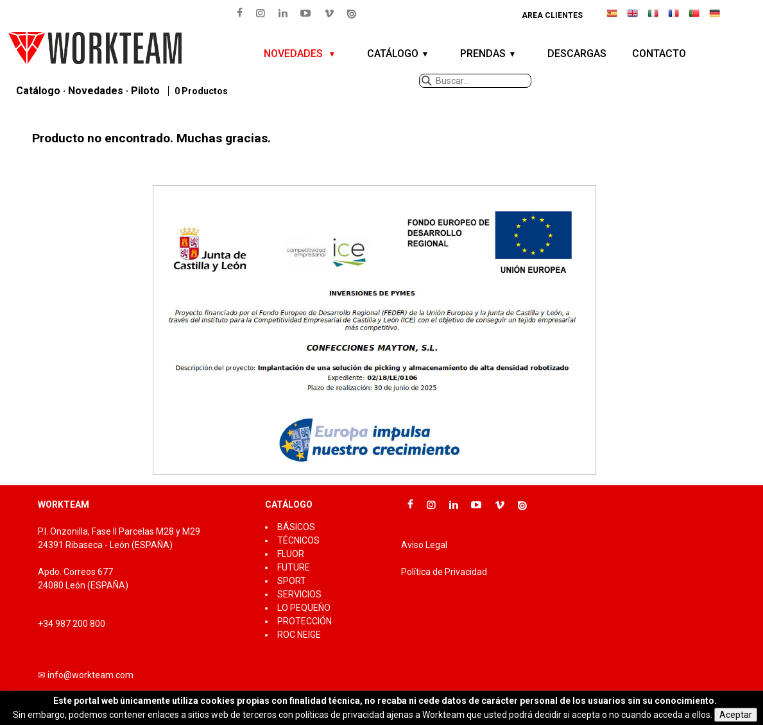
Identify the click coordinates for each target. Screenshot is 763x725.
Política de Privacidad (444, 572)
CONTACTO (659, 53)
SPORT (291, 581)
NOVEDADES (294, 53)
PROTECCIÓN (304, 621)
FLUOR (290, 554)
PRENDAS (483, 53)
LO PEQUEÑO (303, 608)
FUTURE (293, 567)
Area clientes (552, 15)
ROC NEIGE (299, 634)
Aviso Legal (424, 545)
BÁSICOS (296, 527)
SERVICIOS (299, 594)
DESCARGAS (576, 53)
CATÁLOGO (392, 53)
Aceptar (735, 715)
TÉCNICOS (298, 540)
